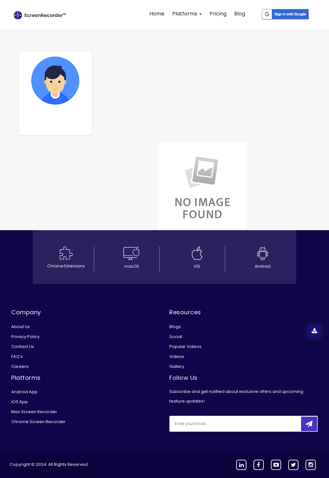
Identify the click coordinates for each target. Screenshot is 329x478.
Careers (20, 366)
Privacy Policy (25, 337)
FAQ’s (17, 356)
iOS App (19, 402)
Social (175, 337)
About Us (20, 327)
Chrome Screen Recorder (38, 422)
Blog (239, 13)
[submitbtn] (309, 424)
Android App (24, 392)
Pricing (218, 13)
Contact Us (22, 346)
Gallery (176, 366)
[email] (212, 424)
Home (156, 13)
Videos (176, 356)
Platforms (187, 13)
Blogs (175, 327)
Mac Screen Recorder (34, 412)
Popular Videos (185, 346)
